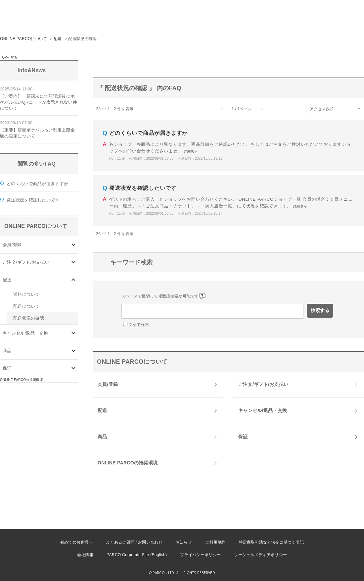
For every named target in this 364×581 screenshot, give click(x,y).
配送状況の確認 (28, 318)
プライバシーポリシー (200, 555)
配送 (58, 38)
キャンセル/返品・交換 (25, 333)
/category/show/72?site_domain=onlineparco (73, 280)
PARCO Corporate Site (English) (137, 555)
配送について (26, 306)
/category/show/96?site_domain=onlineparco (73, 368)
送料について (26, 294)
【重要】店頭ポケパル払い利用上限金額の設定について (37, 133)
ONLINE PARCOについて (23, 38)
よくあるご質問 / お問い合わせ (134, 542)
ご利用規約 (215, 542)
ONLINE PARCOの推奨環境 (21, 380)
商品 (7, 350)
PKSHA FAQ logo (328, 570)
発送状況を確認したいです (33, 199)
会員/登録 (12, 244)
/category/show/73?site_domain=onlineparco (73, 333)
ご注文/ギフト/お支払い (26, 262)
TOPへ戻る (8, 57)
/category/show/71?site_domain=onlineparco (73, 262)
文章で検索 (139, 324)
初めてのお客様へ (76, 542)
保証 (7, 368)
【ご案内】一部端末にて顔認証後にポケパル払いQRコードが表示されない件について (38, 102)
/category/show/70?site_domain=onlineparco (73, 245)
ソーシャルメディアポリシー (260, 555)
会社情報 (85, 555)
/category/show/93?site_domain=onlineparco (73, 351)
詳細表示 (191, 151)
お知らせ (184, 542)
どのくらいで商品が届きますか (37, 183)
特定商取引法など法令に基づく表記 (271, 542)
